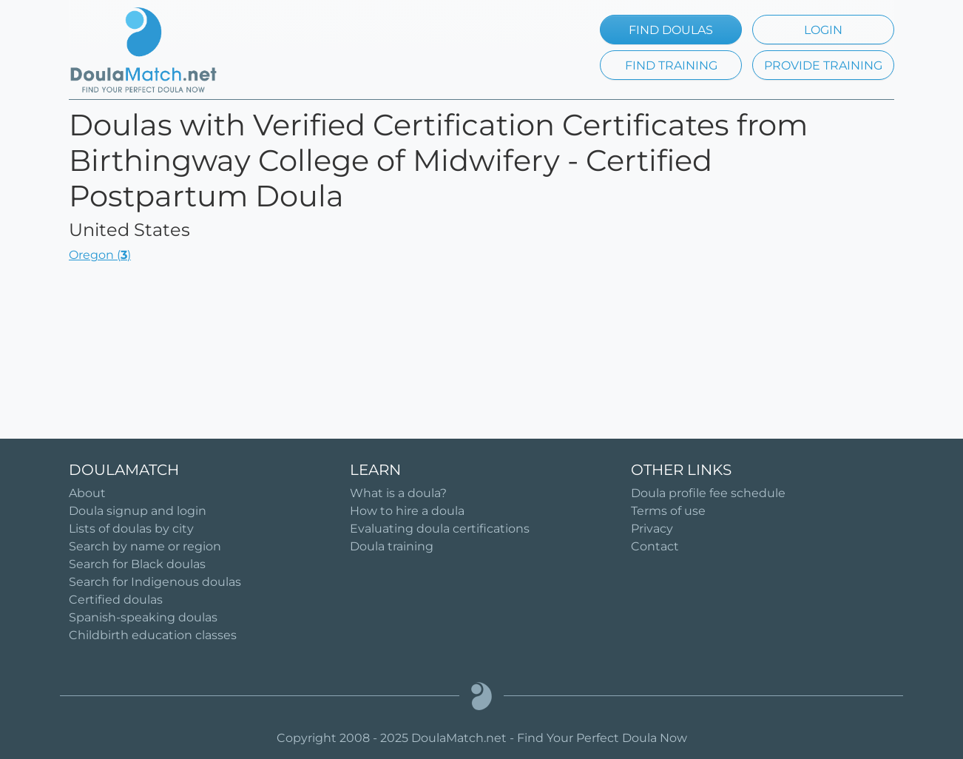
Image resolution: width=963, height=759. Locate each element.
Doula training (391, 546)
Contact (655, 546)
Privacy (652, 529)
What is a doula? (398, 493)
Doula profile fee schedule (708, 493)
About (87, 493)
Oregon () (100, 255)
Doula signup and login (137, 511)
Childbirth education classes (153, 635)
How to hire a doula (407, 511)
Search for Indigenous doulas (155, 582)
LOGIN (823, 30)
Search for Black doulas (137, 564)
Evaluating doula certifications (440, 529)
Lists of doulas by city (131, 529)
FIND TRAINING (671, 65)
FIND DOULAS (671, 30)
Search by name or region (145, 546)
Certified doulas (116, 600)
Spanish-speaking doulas (143, 617)
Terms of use (668, 511)
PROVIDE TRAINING (823, 65)
